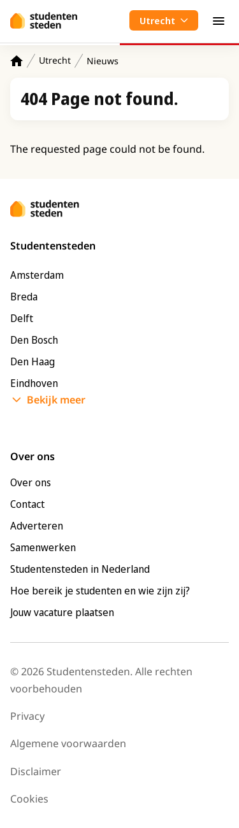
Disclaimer (35, 771)
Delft (21, 318)
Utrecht (55, 60)
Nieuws (103, 61)
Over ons (30, 482)
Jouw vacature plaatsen (62, 612)
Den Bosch (34, 340)
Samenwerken (43, 547)
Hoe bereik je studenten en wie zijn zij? (100, 591)
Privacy (27, 716)
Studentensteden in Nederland (80, 569)
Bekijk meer (56, 400)
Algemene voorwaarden (68, 743)
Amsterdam (37, 275)
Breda (24, 297)
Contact (27, 504)
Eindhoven (34, 383)
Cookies (29, 799)
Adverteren (36, 526)
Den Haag (32, 361)
